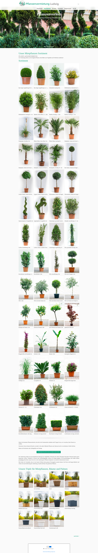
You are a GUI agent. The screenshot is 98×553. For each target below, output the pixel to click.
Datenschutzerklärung (47, 551)
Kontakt (60, 8)
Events (54, 8)
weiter (96, 29)
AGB (74, 8)
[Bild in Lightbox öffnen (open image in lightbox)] (26, 75)
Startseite (40, 8)
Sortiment (47, 8)
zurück (2, 29)
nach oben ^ (76, 536)
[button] (48, 452)
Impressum (67, 8)
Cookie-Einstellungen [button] (48, 548)
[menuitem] (39, 8)
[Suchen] (78, 4)
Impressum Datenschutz (31, 540)
